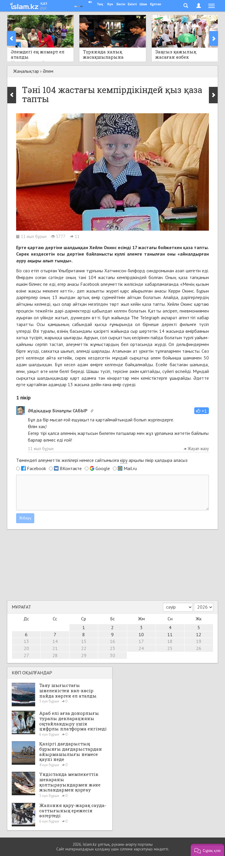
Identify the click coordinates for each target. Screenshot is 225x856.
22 (83, 648)
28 (55, 655)
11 (170, 634)
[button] (201, 410)
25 (170, 648)
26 (198, 648)
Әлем (48, 71)
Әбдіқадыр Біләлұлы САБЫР (58, 410)
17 (141, 641)
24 (141, 648)
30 (112, 655)
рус (43, 8)
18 (170, 641)
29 (83, 655)
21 (55, 648)
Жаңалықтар (26, 71)
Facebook (36, 468)
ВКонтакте (71, 468)
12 (198, 634)
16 (112, 641)
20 (26, 648)
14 (55, 641)
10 (141, 634)
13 (26, 641)
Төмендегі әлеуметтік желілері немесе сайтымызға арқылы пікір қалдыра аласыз (102, 460)
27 (26, 655)
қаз (43, 3)
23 (112, 648)
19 (198, 641)
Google (103, 468)
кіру (123, 460)
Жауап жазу (196, 448)
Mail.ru (130, 468)
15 (83, 641)
